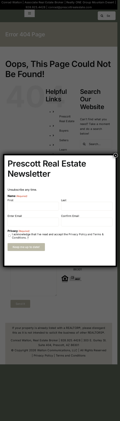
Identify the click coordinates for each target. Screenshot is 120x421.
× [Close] (115, 155)
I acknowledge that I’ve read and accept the (58, 236)
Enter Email (15, 216)
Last (63, 200)
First (10, 200)
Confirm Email (70, 216)
